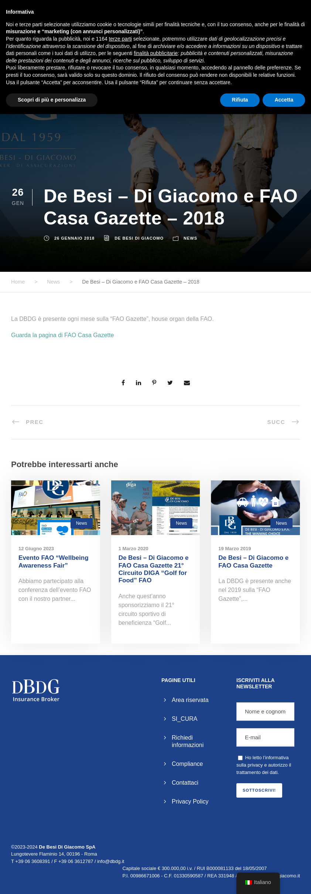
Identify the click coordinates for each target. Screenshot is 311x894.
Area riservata (190, 700)
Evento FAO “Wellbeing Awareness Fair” (53, 561)
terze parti (120, 39)
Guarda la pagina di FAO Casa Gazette (62, 335)
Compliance (187, 764)
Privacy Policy (190, 801)
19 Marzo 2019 (234, 548)
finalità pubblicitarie (156, 53)
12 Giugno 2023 (36, 548)
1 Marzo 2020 (133, 548)
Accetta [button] (283, 100)
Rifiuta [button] (240, 100)
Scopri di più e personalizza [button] (52, 100)
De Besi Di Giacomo (139, 238)
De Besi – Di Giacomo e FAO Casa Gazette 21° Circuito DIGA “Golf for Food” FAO (154, 569)
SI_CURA (184, 719)
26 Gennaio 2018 (74, 238)
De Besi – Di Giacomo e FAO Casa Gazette (253, 561)
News (190, 238)
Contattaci (185, 783)
